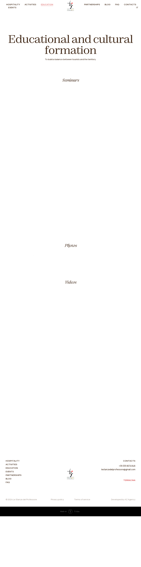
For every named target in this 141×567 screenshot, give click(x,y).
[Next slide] (107, 280)
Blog (107, 4)
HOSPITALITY (12, 512)
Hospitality (13, 4)
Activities (30, 4)
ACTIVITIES (11, 515)
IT (137, 7)
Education (47, 4)
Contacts (130, 4)
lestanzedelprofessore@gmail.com (118, 520)
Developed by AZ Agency (123, 550)
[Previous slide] (33, 280)
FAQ (117, 4)
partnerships (13, 526)
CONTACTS (129, 512)
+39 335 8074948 (127, 517)
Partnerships (92, 4)
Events (12, 7)
